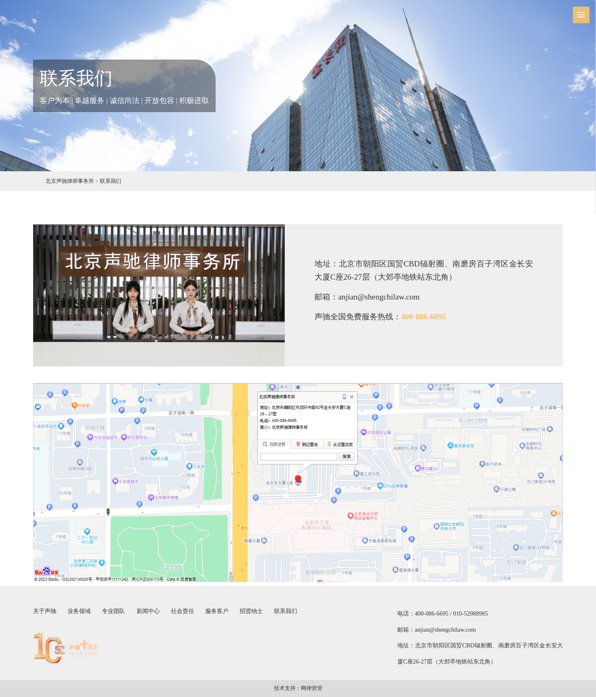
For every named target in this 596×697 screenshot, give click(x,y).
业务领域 (79, 611)
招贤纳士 (251, 611)
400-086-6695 (423, 316)
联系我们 (110, 181)
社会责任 (182, 611)
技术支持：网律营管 (298, 688)
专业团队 (113, 611)
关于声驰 (44, 611)
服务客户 (216, 611)
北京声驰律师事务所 (70, 181)
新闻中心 (148, 611)
